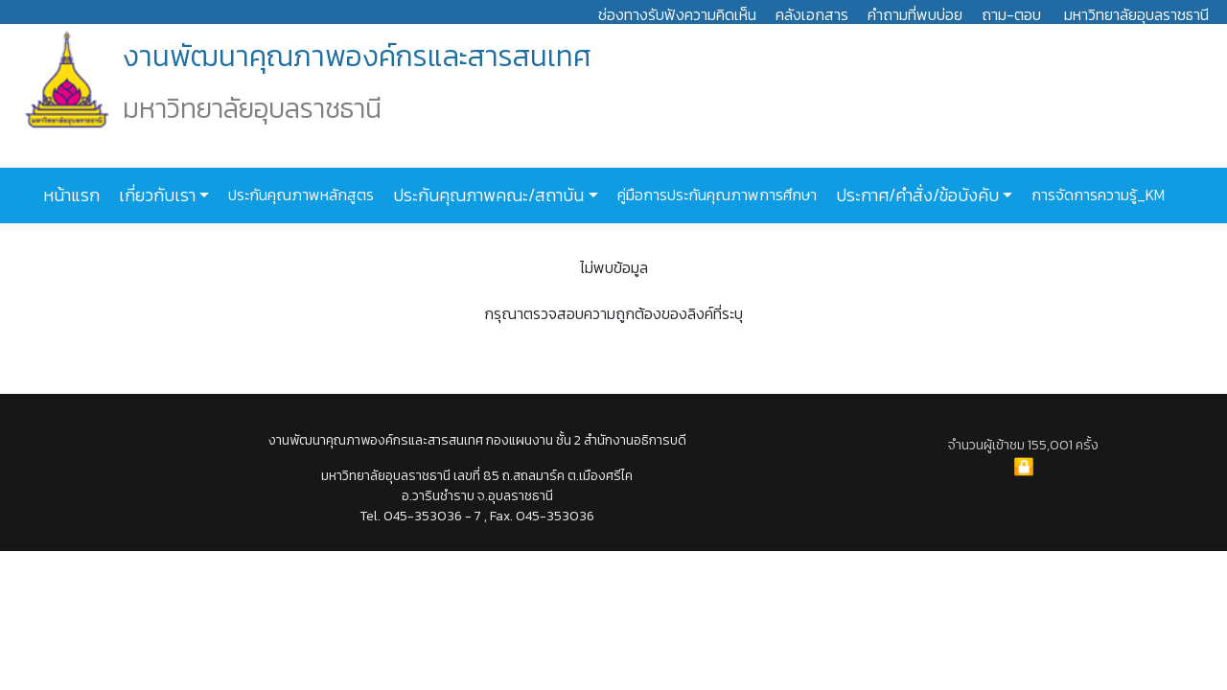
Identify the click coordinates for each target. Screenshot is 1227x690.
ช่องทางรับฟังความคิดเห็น (677, 14)
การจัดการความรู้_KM (1096, 194)
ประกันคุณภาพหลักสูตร (299, 194)
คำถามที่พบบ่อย (915, 14)
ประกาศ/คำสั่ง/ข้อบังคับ (915, 195)
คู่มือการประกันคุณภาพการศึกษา (715, 194)
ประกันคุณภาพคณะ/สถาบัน (486, 195)
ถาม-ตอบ (1011, 14)
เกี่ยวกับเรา (155, 195)
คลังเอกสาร (812, 14)
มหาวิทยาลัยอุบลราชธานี (1136, 14)
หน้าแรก (71, 195)
